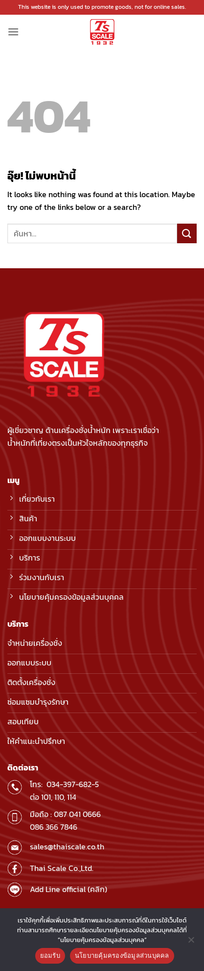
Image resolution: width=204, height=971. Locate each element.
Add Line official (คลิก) (68, 889)
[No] (191, 942)
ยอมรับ (50, 955)
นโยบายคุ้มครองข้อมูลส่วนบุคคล (122, 955)
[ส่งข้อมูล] (187, 233)
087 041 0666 (77, 814)
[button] (13, 32)
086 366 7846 (53, 827)
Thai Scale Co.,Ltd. (61, 868)
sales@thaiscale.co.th (67, 846)
